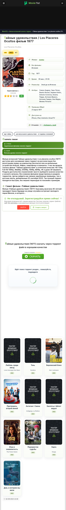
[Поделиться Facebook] (44, 318)
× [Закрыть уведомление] (61, 198)
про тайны (7, 134)
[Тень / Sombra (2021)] (33, 347)
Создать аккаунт (41, 207)
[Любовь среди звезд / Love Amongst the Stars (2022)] (12, 347)
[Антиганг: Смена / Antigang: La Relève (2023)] (33, 388)
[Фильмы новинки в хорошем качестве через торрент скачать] (33, 3)
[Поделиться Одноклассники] (48, 318)
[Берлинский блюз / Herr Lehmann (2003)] (54, 347)
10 (5, 96)
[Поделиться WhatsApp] (52, 318)
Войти (23, 207)
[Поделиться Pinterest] (56, 318)
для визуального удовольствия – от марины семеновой (34, 134)
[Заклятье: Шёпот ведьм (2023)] (54, 388)
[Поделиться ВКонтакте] (40, 318)
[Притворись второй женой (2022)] (12, 388)
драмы (41, 60)
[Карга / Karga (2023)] (54, 429)
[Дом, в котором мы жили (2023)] (12, 469)
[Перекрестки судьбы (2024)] (33, 429)
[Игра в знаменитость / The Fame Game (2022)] (12, 429)
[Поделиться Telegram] (60, 318)
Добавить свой (49, 125)
